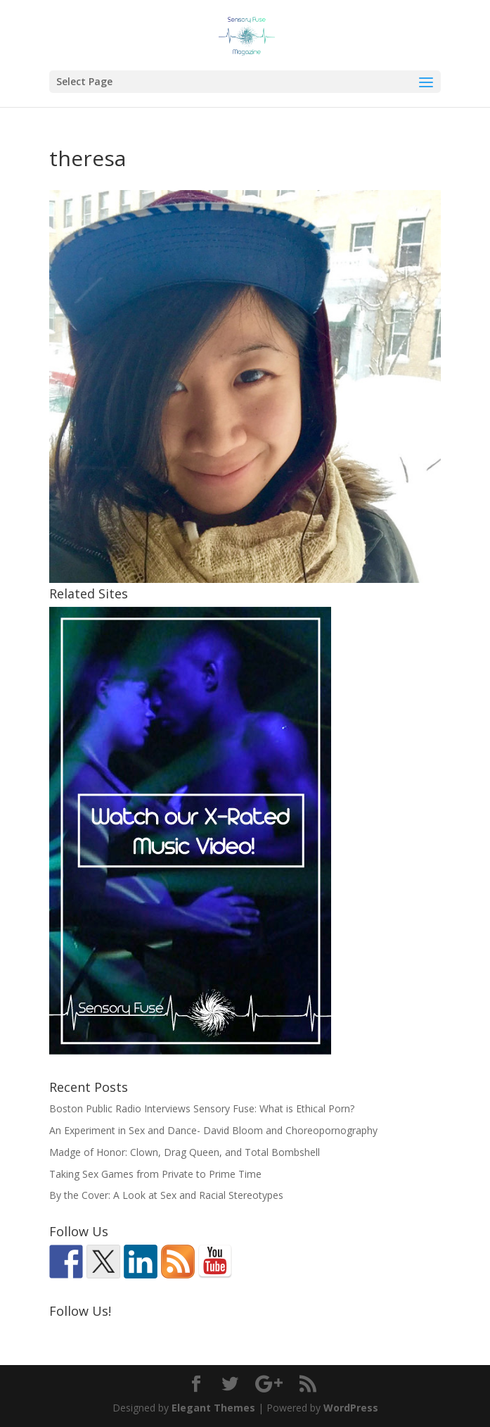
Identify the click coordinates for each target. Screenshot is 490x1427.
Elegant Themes (213, 1407)
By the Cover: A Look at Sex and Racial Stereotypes (166, 1195)
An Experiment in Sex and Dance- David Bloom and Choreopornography (213, 1130)
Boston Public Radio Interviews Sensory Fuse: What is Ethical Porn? (201, 1108)
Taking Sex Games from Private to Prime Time (155, 1174)
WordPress (350, 1407)
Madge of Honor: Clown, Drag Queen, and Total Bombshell (184, 1152)
